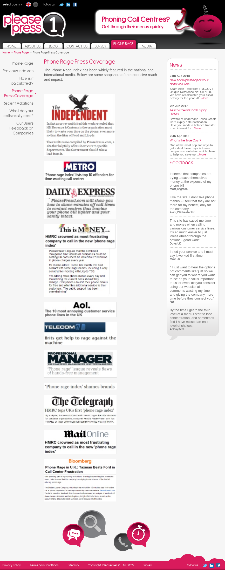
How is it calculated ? (22, 81)
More (204, 98)
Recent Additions (18, 103)
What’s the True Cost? (185, 140)
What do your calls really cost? (18, 113)
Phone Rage (22, 63)
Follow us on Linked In (68, 4)
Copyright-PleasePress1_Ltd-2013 (111, 565)
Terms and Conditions (44, 565)
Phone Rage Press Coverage (18, 93)
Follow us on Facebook (76, 6)
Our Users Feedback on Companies (21, 128)
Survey (147, 565)
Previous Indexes (18, 70)
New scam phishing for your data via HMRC (189, 82)
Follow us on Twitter (61, 4)
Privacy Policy (12, 565)
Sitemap (73, 565)
